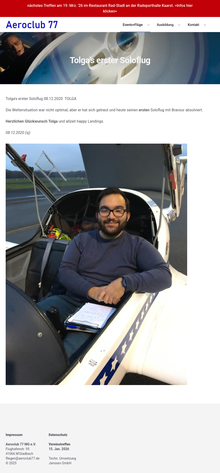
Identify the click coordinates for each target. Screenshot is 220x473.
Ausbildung (165, 25)
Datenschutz (58, 435)
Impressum (14, 435)
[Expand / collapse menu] (148, 25)
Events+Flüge (133, 25)
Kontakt (193, 25)
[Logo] (32, 24)
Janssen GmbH (60, 463)
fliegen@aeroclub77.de (22, 458)
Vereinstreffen (59, 444)
